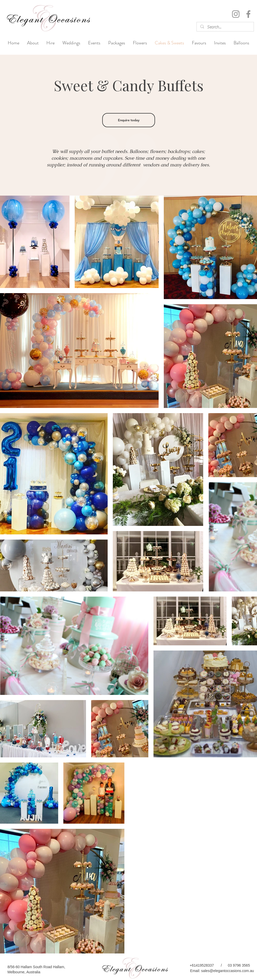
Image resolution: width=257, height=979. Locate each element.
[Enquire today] (128, 120)
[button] (71, 43)
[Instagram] (236, 14)
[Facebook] (248, 14)
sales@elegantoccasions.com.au (227, 971)
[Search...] (225, 27)
